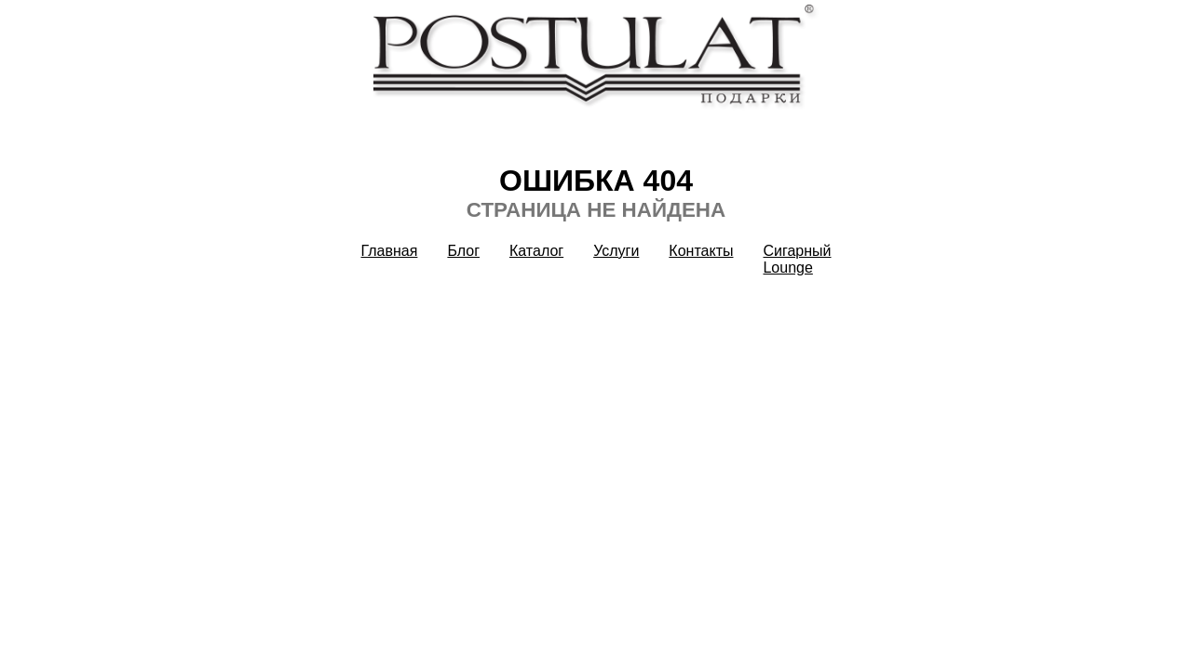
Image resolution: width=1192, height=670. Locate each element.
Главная (389, 251)
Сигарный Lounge (797, 259)
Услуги (616, 251)
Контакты (701, 251)
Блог (463, 251)
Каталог (536, 251)
